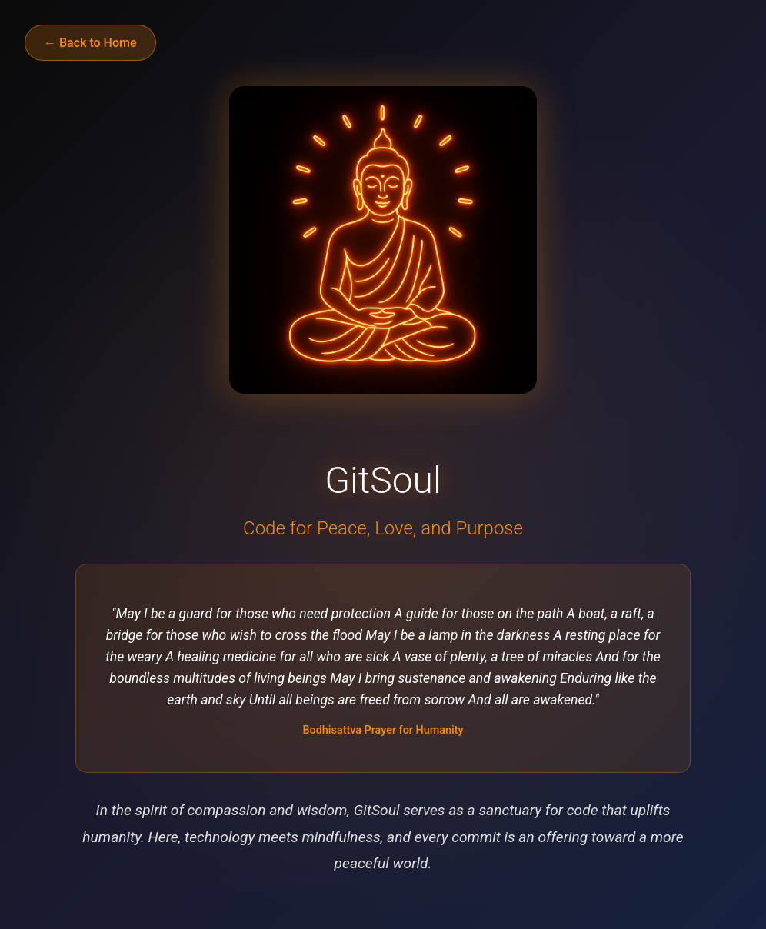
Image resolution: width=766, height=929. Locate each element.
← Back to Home (90, 42)
